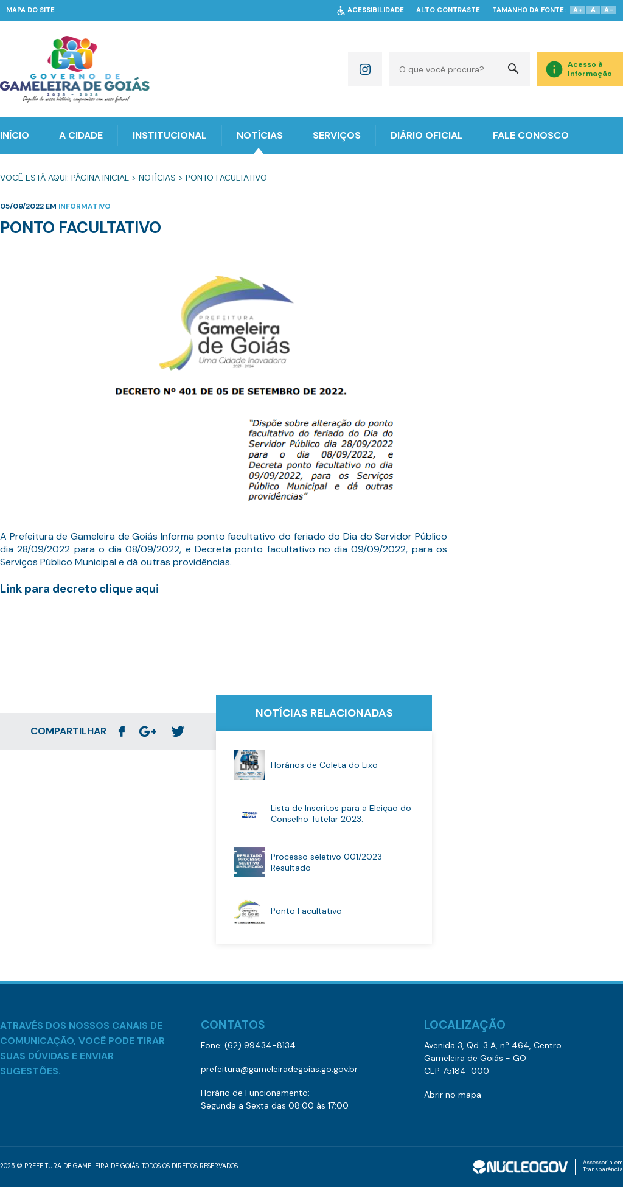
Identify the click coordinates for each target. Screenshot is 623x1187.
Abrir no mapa (452, 1094)
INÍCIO (14, 135)
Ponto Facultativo (226, 177)
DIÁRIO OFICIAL (427, 135)
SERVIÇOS (337, 135)
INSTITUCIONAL (170, 135)
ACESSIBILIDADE (375, 10)
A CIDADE (81, 135)
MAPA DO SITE (30, 10)
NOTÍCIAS (260, 135)
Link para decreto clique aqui (79, 588)
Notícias (157, 177)
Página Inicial (100, 177)
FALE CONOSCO (531, 135)
